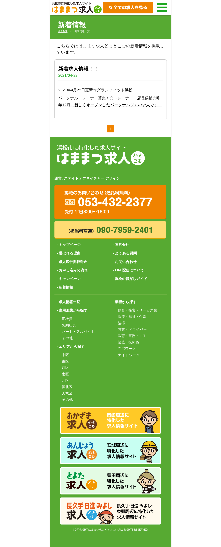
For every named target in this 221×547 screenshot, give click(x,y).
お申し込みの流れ (73, 270)
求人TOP (63, 31)
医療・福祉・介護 (132, 317)
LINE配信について (129, 270)
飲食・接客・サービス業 (137, 310)
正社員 (67, 319)
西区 (65, 368)
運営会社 (122, 245)
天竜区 (67, 393)
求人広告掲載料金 (73, 262)
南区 (65, 374)
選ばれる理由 (69, 253)
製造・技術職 (128, 342)
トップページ (70, 245)
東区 (65, 361)
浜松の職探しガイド (131, 279)
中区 (65, 355)
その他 (67, 338)
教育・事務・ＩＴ (132, 336)
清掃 (121, 323)
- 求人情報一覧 (68, 302)
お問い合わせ (126, 262)
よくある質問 (126, 253)
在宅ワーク (127, 348)
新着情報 (66, 287)
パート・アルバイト (78, 331)
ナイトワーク (129, 355)
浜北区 (67, 387)
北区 (65, 380)
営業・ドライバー (132, 329)
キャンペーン (70, 279)
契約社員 (69, 325)
